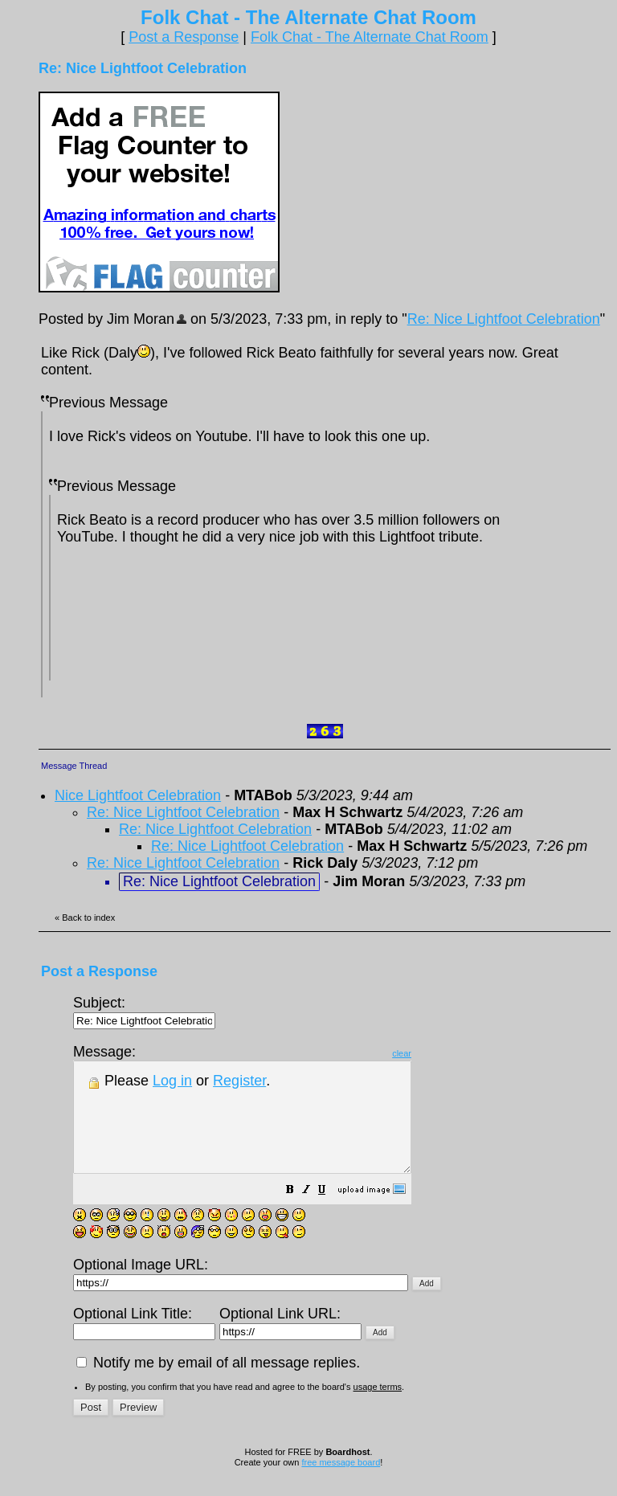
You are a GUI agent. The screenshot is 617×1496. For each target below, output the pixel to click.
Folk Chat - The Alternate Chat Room (369, 37)
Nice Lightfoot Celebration (138, 795)
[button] (330, 1212)
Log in (172, 1081)
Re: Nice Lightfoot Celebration (503, 319)
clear (442, 1053)
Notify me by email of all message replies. (218, 1384)
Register (239, 1081)
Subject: (144, 1011)
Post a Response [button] (184, 37)
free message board (340, 1484)
